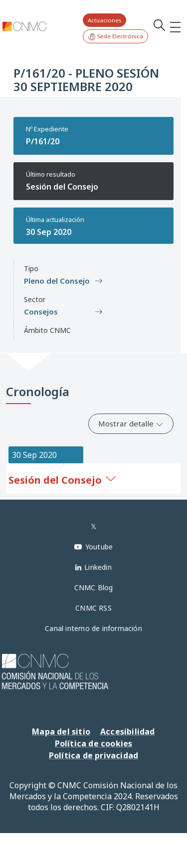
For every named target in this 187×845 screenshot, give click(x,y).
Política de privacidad (93, 755)
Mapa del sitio (61, 731)
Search (159, 24)
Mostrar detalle (131, 423)
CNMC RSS (93, 608)
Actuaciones (104, 20)
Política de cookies (94, 743)
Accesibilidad (127, 731)
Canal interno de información (93, 628)
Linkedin (98, 567)
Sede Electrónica (115, 36)
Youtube (99, 546)
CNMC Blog (93, 587)
